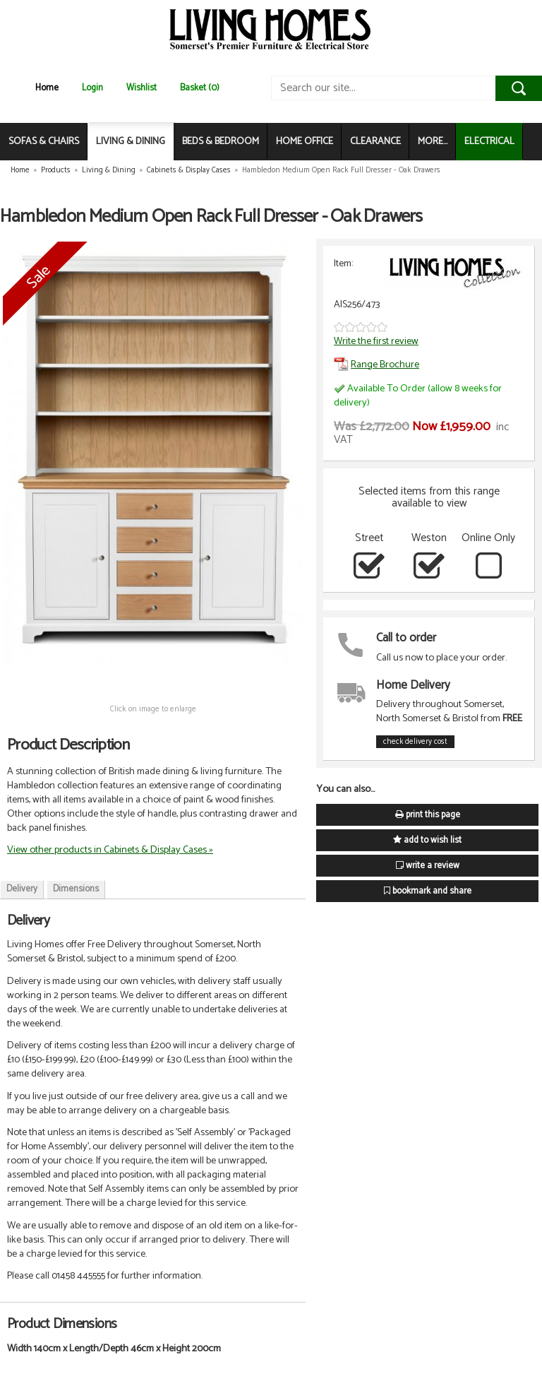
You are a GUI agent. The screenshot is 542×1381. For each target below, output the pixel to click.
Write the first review (376, 341)
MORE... (432, 142)
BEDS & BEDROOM (220, 142)
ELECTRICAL (489, 142)
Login (92, 88)
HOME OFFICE (304, 142)
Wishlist (141, 88)
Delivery (21, 889)
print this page (427, 814)
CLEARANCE (375, 142)
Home (47, 88)
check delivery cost (415, 741)
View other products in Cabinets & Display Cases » (110, 849)
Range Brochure (376, 364)
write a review (427, 865)
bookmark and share (427, 891)
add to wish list (427, 840)
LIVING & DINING (130, 142)
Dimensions (76, 889)
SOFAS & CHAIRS (43, 142)
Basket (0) (199, 88)
